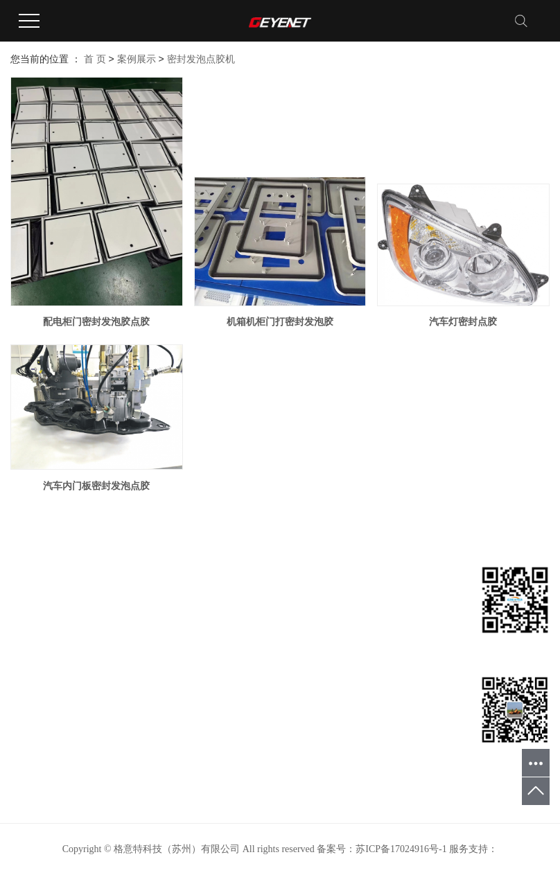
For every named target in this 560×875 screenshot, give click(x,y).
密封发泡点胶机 (201, 58)
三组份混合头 (131, 699)
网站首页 (29, 595)
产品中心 (29, 637)
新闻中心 (29, 678)
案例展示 (136, 58)
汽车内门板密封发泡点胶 (96, 485)
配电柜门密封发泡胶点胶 (96, 321)
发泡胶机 (121, 616)
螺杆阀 (116, 678)
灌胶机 (116, 637)
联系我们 (29, 720)
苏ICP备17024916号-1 (401, 849)
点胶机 (116, 658)
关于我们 (29, 616)
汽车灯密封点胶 (463, 321)
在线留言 (29, 699)
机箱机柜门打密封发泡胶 (280, 321)
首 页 (95, 58)
